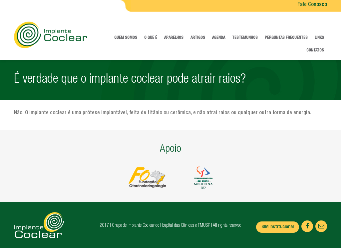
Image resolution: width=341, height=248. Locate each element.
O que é (150, 38)
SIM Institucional (277, 227)
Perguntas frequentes (286, 38)
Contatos (315, 50)
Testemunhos (245, 38)
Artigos (197, 38)
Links (319, 38)
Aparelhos (173, 38)
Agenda (218, 38)
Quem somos (125, 38)
